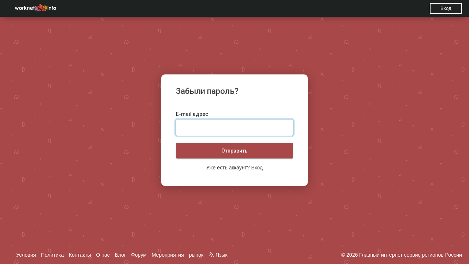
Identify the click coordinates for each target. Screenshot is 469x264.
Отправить (234, 151)
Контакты (80, 255)
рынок (196, 255)
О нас (103, 255)
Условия (26, 255)
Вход (445, 8)
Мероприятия (168, 255)
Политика (52, 255)
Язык (218, 255)
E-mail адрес (192, 114)
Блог (120, 255)
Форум (139, 255)
